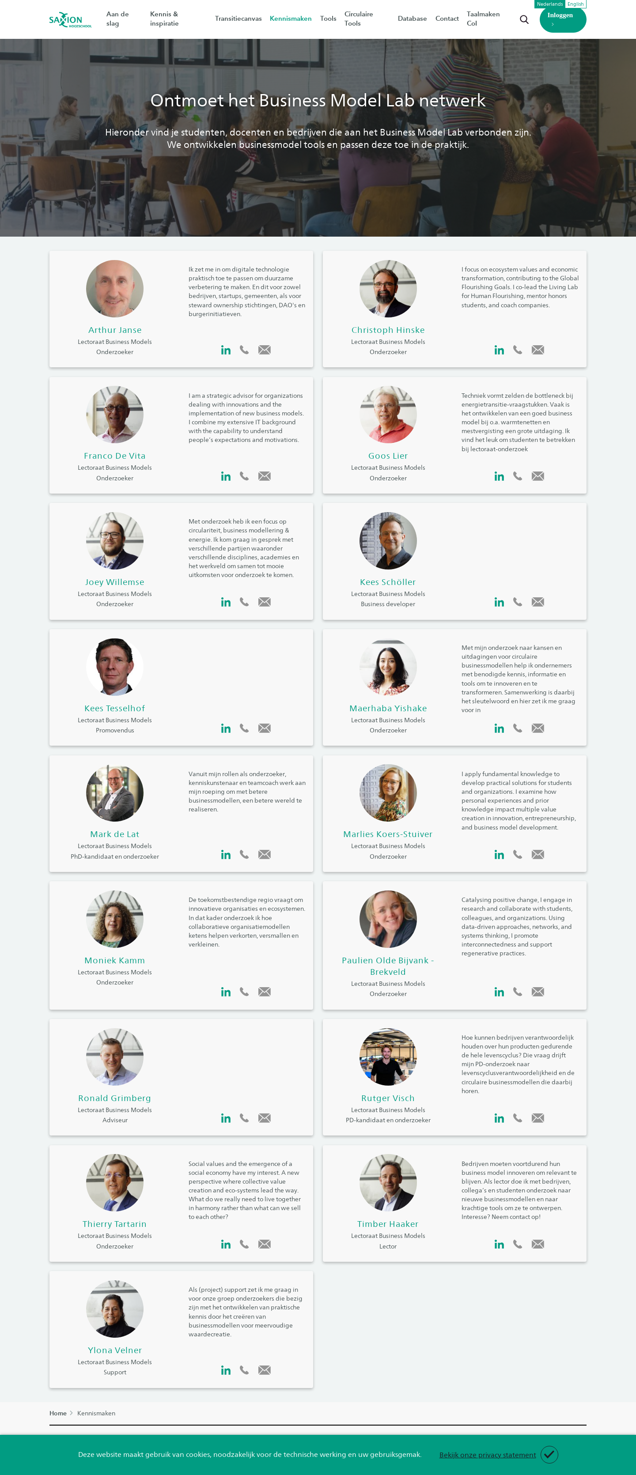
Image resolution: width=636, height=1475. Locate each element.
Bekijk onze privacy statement (487, 1454)
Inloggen (558, 19)
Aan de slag (124, 18)
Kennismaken (290, 18)
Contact (443, 18)
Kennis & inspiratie (179, 18)
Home (58, 1413)
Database (409, 18)
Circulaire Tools (364, 18)
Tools (326, 18)
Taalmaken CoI (484, 18)
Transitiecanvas (238, 18)
